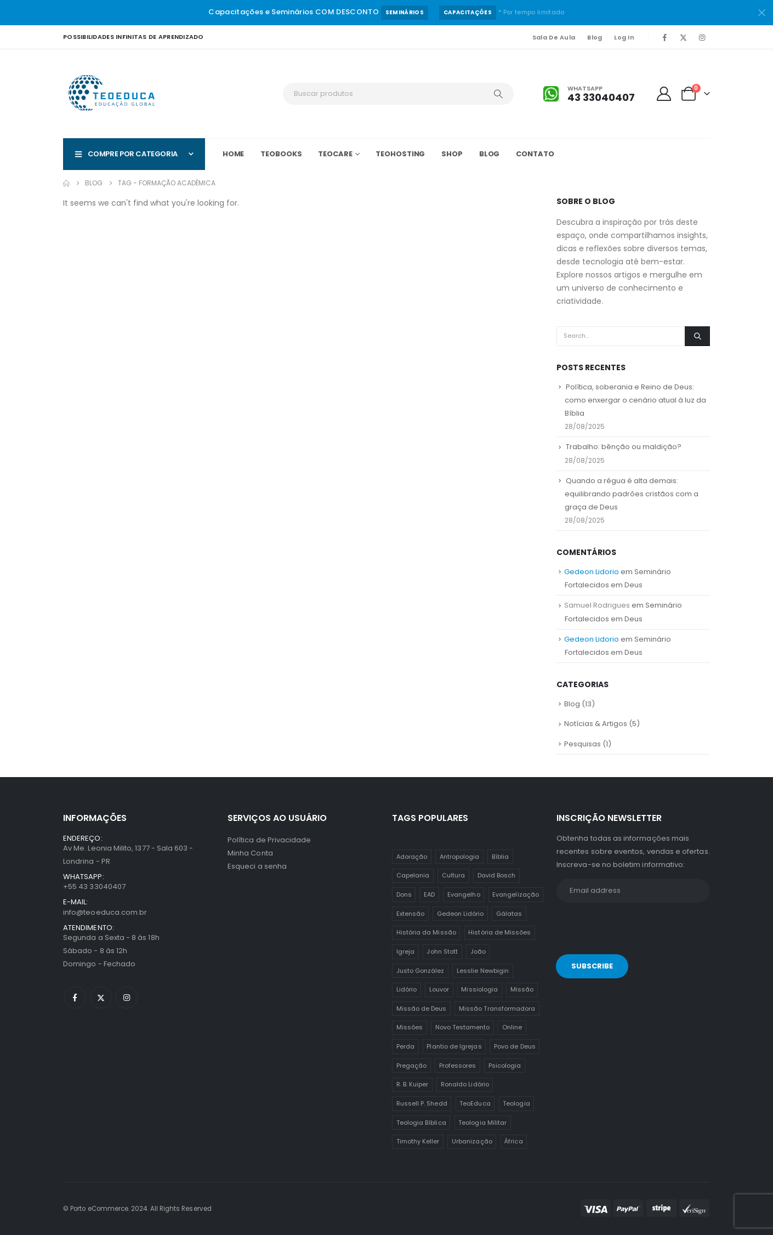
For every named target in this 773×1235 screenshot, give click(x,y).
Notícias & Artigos (595, 723)
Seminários (404, 12)
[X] (683, 37)
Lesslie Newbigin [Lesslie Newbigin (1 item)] (483, 970)
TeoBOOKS (281, 154)
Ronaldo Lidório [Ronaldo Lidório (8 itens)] (465, 1084)
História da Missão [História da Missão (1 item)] (426, 932)
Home (234, 154)
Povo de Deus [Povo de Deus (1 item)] (515, 1046)
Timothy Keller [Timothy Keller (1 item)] (418, 1141)
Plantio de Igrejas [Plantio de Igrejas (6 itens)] (454, 1046)
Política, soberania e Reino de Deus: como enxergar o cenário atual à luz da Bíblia (635, 400)
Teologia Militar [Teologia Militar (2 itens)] (482, 1122)
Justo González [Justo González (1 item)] (420, 970)
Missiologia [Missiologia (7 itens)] (479, 989)
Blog (594, 37)
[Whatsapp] (589, 94)
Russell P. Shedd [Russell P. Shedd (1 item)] (421, 1103)
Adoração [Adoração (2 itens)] (412, 856)
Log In (624, 37)
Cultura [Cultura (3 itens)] (453, 875)
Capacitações (468, 12)
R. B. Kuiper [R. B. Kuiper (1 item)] (412, 1084)
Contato (535, 154)
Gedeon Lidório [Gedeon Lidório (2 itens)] (460, 913)
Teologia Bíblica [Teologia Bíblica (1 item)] (421, 1122)
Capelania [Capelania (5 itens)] (413, 875)
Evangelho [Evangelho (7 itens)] (463, 894)
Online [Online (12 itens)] (512, 1027)
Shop (452, 154)
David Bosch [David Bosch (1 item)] (497, 875)
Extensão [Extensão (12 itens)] (410, 913)
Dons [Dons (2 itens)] (404, 894)
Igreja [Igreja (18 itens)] (405, 951)
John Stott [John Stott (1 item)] (442, 951)
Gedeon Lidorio (591, 571)
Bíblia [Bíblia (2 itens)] (500, 856)
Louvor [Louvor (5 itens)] (439, 989)
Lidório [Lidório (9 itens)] (406, 989)
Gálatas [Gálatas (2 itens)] (509, 913)
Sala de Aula (553, 37)
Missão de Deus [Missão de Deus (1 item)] (421, 1008)
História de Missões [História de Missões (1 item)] (499, 932)
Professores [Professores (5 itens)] (457, 1065)
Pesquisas (582, 744)
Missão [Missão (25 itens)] (521, 989)
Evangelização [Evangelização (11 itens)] (515, 894)
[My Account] (664, 94)
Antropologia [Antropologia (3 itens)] (460, 856)
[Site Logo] (112, 93)
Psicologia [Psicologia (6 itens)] (504, 1065)
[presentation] (631, 930)
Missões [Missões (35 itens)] (409, 1027)
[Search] (498, 94)
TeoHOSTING (400, 154)
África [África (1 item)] (513, 1141)
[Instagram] (701, 37)
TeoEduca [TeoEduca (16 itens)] (475, 1103)
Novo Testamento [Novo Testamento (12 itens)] (462, 1027)
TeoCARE (335, 154)
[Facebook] (664, 37)
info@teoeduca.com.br (105, 912)
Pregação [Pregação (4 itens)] (411, 1065)
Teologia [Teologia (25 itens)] (516, 1103)
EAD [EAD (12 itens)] (429, 894)
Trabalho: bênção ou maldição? (623, 446)
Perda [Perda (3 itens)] (405, 1046)
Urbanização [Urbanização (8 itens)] (472, 1141)
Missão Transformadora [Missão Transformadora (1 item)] (497, 1008)
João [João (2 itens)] (478, 951)
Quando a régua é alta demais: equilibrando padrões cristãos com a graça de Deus (631, 493)
